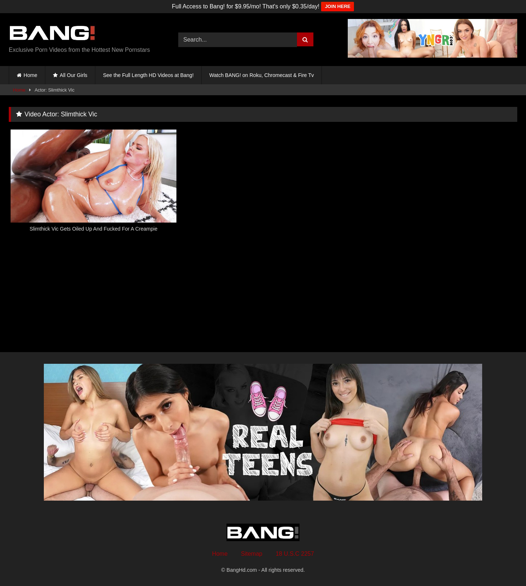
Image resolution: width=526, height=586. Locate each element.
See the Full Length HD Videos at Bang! (148, 75)
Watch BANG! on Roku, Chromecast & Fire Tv (261, 75)
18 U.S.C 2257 (295, 554)
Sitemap (252, 554)
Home (30, 75)
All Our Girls (73, 75)
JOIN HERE (337, 6)
